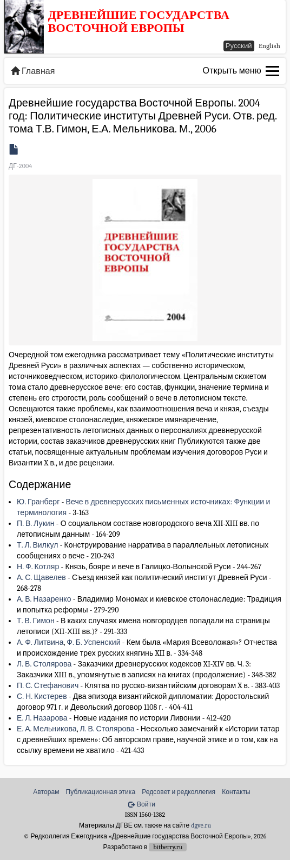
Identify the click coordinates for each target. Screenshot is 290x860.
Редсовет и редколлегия (178, 792)
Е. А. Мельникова (47, 729)
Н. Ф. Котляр (38, 566)
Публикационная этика (101, 792)
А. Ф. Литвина (40, 642)
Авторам (46, 792)
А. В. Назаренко (44, 599)
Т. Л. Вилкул (37, 545)
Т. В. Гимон (36, 620)
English (269, 46)
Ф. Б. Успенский (93, 642)
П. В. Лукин (36, 523)
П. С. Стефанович (47, 685)
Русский (239, 46)
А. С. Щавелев (41, 577)
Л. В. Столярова (44, 664)
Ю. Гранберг (38, 501)
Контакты (236, 792)
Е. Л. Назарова (42, 718)
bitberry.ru (167, 847)
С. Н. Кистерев (42, 696)
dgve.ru (201, 825)
